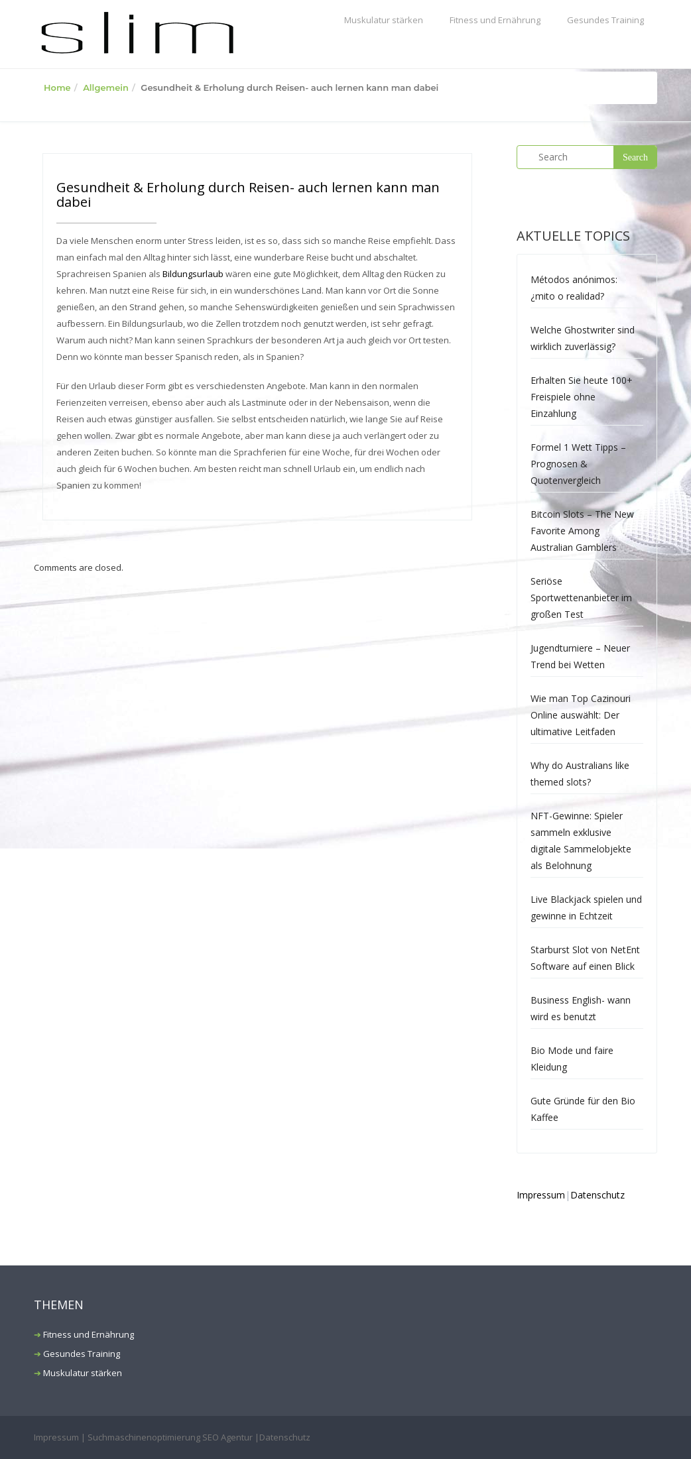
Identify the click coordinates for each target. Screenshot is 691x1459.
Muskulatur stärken (383, 20)
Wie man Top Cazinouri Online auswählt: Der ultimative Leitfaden (581, 715)
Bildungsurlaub (192, 274)
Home (57, 87)
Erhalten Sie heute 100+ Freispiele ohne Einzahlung (582, 397)
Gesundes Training (605, 20)
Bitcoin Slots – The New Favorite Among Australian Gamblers (582, 531)
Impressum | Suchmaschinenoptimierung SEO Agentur (143, 1437)
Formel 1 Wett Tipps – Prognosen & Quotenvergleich (578, 464)
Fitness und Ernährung (495, 20)
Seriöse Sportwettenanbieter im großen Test (581, 597)
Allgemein (106, 87)
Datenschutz (597, 1195)
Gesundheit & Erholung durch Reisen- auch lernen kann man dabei (248, 194)
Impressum (541, 1195)
